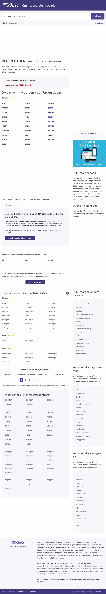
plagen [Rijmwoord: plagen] (51, 121)
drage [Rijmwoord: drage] (51, 103)
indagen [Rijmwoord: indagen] (8, 468)
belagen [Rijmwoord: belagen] (51, 307)
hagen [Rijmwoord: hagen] (29, 430)
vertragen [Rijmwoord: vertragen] (6, 328)
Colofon (87, 591)
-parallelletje (81, 494)
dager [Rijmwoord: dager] (7, 426)
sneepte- (79, 408)
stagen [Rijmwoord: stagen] (51, 130)
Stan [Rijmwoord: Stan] (78, 307)
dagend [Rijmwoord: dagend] (8, 404)
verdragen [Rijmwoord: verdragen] (29, 320)
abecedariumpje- (83, 390)
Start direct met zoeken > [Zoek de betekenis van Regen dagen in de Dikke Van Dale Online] (19, 238)
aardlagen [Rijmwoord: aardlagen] (29, 362)
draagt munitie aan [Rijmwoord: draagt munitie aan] (84, 314)
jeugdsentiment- (82, 404)
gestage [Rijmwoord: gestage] (51, 315)
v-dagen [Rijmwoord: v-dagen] (8, 472)
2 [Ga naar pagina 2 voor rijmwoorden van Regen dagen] (25, 380)
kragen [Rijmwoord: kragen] (5, 117)
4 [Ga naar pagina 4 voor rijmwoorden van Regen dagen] (33, 380)
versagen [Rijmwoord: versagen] (28, 324)
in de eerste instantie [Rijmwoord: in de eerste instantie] (84, 304)
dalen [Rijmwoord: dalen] (7, 435)
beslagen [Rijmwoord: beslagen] (5, 311)
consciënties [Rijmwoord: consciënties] (81, 354)
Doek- (78, 397)
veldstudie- (80, 400)
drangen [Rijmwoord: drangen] (29, 464)
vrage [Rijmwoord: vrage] (50, 135)
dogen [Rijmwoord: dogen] (29, 421)
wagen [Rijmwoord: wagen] (51, 139)
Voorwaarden (97, 591)
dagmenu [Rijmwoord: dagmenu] (9, 460)
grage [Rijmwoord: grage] (27, 108)
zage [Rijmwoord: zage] (4, 144)
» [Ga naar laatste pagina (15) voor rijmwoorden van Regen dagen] (66, 380)
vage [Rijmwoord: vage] (27, 135)
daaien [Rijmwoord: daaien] (8, 488)
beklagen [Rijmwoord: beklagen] (28, 307)
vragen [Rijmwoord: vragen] (5, 139)
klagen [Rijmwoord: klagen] (28, 112)
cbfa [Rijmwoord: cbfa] (78, 322)
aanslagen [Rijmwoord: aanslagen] (29, 358)
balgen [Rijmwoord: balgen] (8, 484)
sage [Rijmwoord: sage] (27, 126)
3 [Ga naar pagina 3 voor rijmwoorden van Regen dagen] (29, 380)
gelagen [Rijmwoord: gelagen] (28, 315)
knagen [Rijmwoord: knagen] (51, 112)
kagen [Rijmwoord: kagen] (4, 112)
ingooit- (79, 393)
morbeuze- (80, 429)
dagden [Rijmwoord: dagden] (8, 400)
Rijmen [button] (98, 16)
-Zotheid (79, 487)
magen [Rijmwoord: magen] (5, 121)
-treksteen (80, 519)
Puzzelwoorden (13, 205)
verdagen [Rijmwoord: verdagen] (29, 341)
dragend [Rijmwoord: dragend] (8, 464)
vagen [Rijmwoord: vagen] (50, 426)
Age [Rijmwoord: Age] (3, 103)
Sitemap (79, 591)
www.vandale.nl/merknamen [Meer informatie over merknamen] (57, 574)
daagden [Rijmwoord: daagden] (50, 452)
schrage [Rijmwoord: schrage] (51, 126)
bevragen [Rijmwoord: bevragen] (29, 311)
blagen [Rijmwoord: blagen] (28, 103)
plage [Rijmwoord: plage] (27, 121)
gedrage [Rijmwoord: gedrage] (51, 311)
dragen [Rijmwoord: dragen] (5, 108)
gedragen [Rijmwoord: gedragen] (6, 315)
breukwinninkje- (82, 436)
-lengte (79, 479)
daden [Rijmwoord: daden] (8, 417)
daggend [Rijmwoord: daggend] (50, 456)
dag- (27, 260)
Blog (72, 591)
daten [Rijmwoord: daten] (7, 444)
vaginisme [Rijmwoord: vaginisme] (80, 311)
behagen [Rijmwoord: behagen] (51, 303)
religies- (79, 425)
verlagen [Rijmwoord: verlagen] (5, 324)
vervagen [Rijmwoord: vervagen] (29, 328)
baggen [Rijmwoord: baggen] (50, 480)
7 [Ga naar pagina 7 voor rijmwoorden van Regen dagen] (45, 380)
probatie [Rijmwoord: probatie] (79, 325)
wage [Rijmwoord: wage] (27, 139)
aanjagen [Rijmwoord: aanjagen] (29, 354)
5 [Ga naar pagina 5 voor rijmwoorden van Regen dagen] (37, 380)
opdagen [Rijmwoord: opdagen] (50, 468)
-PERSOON (80, 501)
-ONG (78, 508)
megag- (79, 422)
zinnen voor (20, 85)
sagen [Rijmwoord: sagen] (49, 421)
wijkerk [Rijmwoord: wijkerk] (79, 336)
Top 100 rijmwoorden (88, 133)
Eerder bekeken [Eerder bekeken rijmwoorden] (9, 23)
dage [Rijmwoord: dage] (7, 421)
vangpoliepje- (81, 440)
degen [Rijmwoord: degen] (29, 417)
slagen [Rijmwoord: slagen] (28, 130)
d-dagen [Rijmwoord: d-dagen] (8, 452)
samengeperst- (82, 433)
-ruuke (78, 504)
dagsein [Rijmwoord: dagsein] (29, 460)
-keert (78, 522)
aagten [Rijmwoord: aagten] (8, 480)
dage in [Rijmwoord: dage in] (8, 456)
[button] (67, 293)
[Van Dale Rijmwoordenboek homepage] (11, 5)
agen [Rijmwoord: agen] (7, 412)
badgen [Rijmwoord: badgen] (29, 480)
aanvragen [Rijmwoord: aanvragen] (6, 362)
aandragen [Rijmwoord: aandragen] (6, 354)
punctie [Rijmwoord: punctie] (79, 332)
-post (78, 515)
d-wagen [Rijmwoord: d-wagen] (29, 452)
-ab (77, 483)
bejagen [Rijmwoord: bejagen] (5, 307)
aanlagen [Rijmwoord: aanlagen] (5, 358)
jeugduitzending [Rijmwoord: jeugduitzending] (82, 339)
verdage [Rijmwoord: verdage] (5, 341)
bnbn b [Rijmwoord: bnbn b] (78, 350)
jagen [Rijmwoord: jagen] (50, 108)
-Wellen (79, 497)
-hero (78, 526)
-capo (78, 490)
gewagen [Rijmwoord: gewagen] (5, 320)
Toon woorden (35, 282)
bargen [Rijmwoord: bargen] (29, 484)
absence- (79, 411)
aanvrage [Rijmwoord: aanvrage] (52, 358)
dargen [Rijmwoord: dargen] (29, 404)
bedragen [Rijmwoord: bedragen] (6, 303)
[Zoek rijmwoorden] (24, 16)
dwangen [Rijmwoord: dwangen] (50, 464)
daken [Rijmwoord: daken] (8, 430)
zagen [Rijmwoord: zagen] (27, 144)
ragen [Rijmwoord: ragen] (4, 126)
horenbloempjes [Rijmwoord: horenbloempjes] (82, 318)
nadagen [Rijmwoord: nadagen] (29, 468)
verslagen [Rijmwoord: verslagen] (52, 324)
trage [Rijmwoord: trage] (4, 135)
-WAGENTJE (81, 511)
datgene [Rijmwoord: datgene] (50, 460)
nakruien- (80, 415)
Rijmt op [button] (6, 16)
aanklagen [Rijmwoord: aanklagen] (52, 354)
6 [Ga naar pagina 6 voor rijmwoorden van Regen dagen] (41, 380)
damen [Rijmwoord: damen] (8, 439)
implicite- (80, 418)
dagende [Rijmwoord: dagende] (29, 456)
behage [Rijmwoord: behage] (28, 303)
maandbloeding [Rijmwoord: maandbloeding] (82, 343)
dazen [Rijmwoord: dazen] (28, 412)
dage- (51, 260)
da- (3, 260)
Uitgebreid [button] (99, 23)
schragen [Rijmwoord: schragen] (6, 130)
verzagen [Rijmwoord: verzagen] (52, 328)
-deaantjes (80, 476)
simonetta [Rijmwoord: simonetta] (80, 347)
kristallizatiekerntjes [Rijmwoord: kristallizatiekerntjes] (84, 329)
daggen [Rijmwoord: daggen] (29, 400)
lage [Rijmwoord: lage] (27, 117)
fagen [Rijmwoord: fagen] (28, 426)
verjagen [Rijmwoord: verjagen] (51, 320)
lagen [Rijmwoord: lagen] (50, 117)
